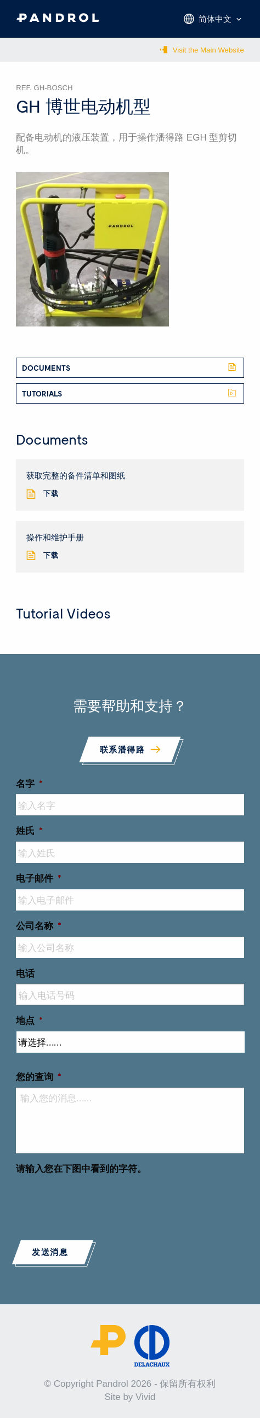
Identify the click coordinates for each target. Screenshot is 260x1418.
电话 (25, 972)
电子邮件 (38, 877)
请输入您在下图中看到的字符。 (81, 1168)
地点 (29, 1019)
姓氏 (29, 830)
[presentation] (99, 1201)
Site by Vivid (129, 1397)
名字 (29, 783)
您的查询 (38, 1076)
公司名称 (38, 925)
